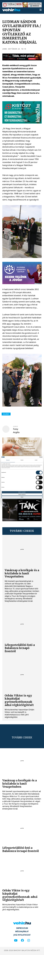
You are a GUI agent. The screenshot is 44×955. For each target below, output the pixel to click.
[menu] (41, 10)
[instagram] (28, 940)
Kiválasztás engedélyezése (21, 494)
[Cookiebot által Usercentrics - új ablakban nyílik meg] (32, 457)
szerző (15, 426)
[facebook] (22, 940)
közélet (6, 414)
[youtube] (15, 940)
